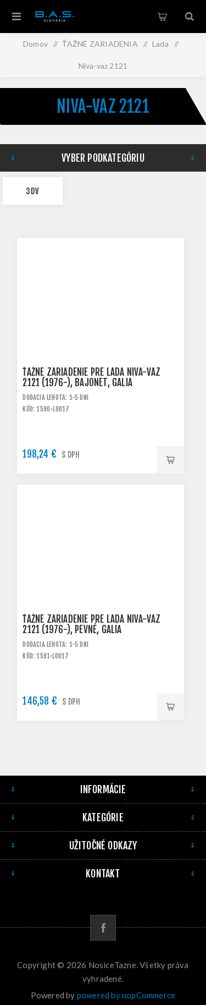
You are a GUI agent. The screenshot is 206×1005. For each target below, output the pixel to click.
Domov (35, 43)
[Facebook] (103, 928)
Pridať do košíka (170, 460)
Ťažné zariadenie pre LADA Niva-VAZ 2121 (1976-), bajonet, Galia (91, 377)
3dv (32, 191)
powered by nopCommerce (126, 995)
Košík (162, 16)
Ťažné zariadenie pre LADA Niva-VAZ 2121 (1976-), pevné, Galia (91, 624)
